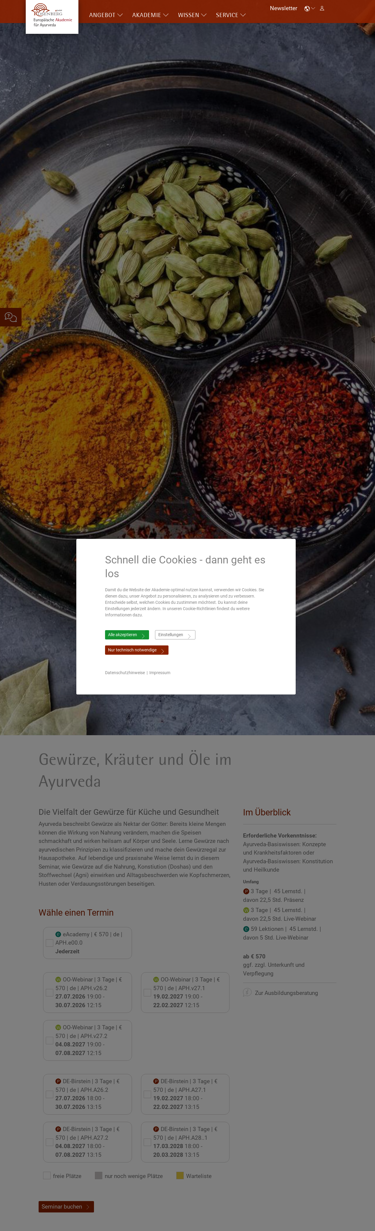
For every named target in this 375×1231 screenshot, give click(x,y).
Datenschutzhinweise (126, 672)
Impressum (161, 672)
